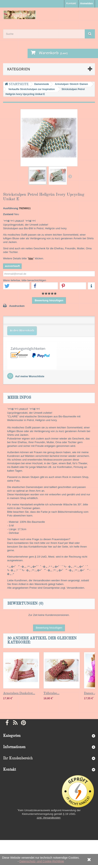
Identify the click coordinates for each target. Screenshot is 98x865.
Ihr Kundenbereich (18, 758)
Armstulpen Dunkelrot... (19, 693)
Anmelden (86, 3)
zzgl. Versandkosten (48, 817)
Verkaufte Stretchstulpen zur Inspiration (31, 89)
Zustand (8, 214)
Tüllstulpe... (51, 693)
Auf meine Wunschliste (29, 376)
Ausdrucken (16, 305)
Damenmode (41, 84)
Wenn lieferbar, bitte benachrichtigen (24, 280)
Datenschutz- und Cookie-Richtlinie (41, 861)
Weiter (70, 176)
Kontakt (71, 3)
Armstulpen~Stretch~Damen (71, 84)
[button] (16, 286)
